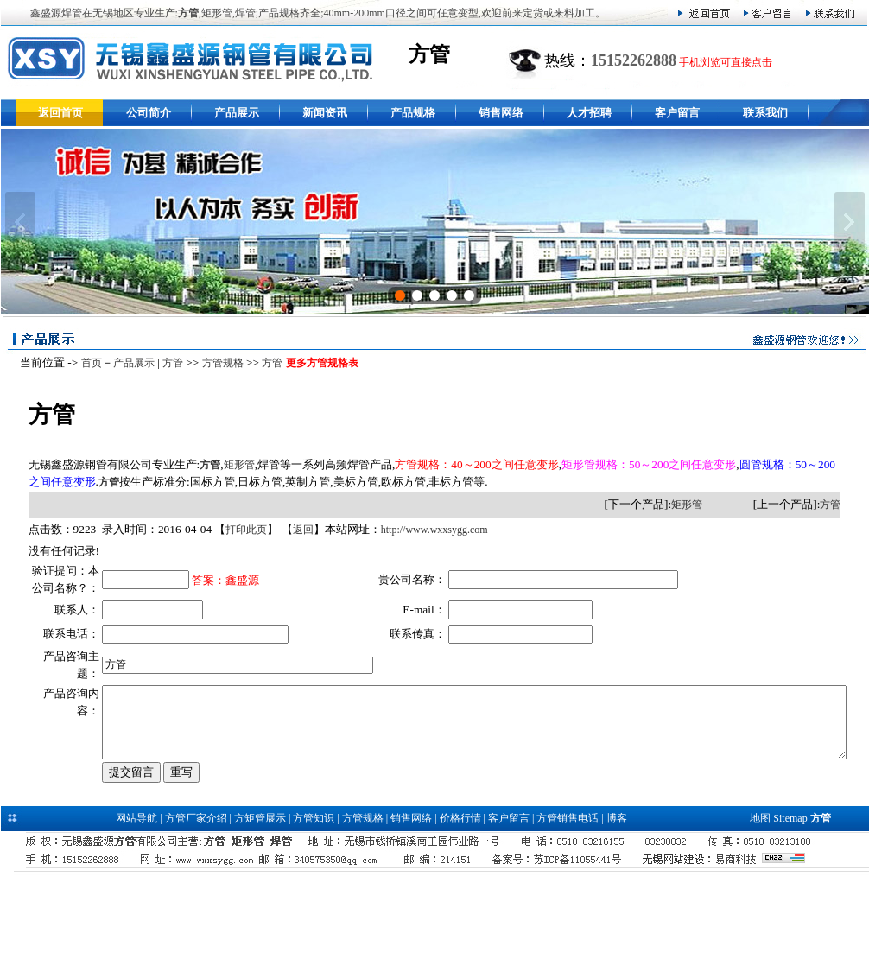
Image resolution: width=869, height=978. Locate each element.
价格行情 (460, 909)
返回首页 (60, 112)
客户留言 (677, 112)
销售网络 (501, 112)
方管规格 (217, 363)
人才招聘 (589, 112)
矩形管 (234, 465)
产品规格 (412, 112)
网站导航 (136, 909)
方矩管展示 (260, 909)
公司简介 (148, 112)
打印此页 (242, 530)
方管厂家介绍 (196, 909)
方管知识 (313, 909)
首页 (86, 363)
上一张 (20, 222)
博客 (616, 909)
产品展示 (236, 112)
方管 (167, 363)
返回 (298, 530)
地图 (760, 909)
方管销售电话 (567, 909)
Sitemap (790, 909)
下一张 (849, 222)
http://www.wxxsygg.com (429, 530)
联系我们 (765, 112)
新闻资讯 (324, 112)
